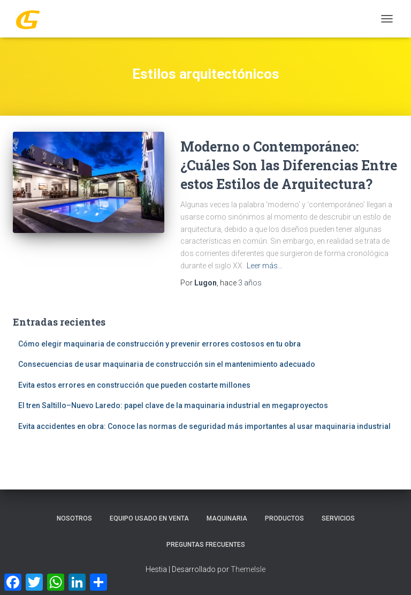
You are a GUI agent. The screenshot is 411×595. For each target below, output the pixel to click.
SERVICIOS (338, 518)
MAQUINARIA (227, 518)
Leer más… (265, 265)
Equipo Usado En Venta (149, 518)
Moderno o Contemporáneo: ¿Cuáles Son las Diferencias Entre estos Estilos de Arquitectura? (288, 165)
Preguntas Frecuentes (205, 544)
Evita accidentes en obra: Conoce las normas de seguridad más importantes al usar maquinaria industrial (204, 426)
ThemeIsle (248, 569)
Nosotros (74, 518)
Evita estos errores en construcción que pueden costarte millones (134, 385)
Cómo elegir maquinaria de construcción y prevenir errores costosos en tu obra (159, 344)
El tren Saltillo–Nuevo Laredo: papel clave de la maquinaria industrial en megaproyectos (173, 405)
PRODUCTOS (284, 518)
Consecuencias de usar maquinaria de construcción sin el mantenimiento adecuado (166, 364)
